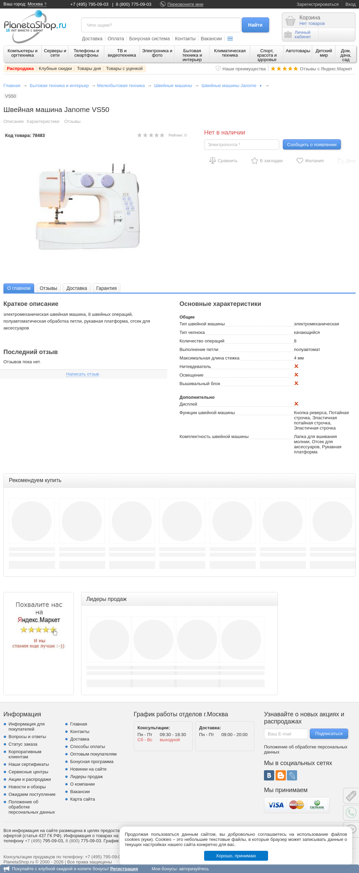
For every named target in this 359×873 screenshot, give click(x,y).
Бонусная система (149, 38)
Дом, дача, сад (346, 55)
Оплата (116, 38)
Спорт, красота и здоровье (267, 55)
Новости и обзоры (27, 786)
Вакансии (211, 38)
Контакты (185, 38)
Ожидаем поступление (32, 794)
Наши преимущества (244, 68)
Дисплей (188, 404)
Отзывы (72, 121)
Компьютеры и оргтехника (23, 53)
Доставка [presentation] (76, 288)
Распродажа (20, 68)
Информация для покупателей (26, 726)
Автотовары (298, 50)
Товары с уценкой (124, 68)
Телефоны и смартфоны (86, 53)
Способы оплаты (87, 746)
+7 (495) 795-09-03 (89, 4)
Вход (351, 4)
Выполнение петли (199, 349)
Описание (13, 121)
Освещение (191, 375)
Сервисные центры (28, 771)
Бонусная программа (92, 761)
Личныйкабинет (297, 34)
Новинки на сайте (88, 769)
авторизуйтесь (194, 868)
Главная (11, 85)
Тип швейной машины (202, 323)
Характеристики (42, 121)
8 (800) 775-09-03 (133, 4)
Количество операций (202, 340)
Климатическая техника (229, 53)
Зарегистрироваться (318, 4)
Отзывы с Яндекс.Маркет (326, 68)
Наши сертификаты (29, 764)
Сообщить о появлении (311, 144)
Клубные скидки (55, 68)
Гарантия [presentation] (106, 288)
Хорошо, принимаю (236, 855)
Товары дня (89, 68)
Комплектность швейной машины (214, 436)
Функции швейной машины (207, 412)
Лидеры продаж (86, 776)
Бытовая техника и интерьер (192, 55)
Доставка (92, 38)
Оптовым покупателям (93, 754)
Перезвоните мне (185, 4)
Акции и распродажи (30, 779)
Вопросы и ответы (27, 736)
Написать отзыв (82, 374)
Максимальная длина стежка (209, 358)
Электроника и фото (157, 53)
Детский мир (324, 53)
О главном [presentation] (18, 288)
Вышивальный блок (200, 383)
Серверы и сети (55, 53)
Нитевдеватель (195, 366)
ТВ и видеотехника (122, 53)
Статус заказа (23, 744)
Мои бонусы (163, 868)
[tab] (18, 288)
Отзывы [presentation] (48, 288)
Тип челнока (192, 332)
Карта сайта (82, 799)
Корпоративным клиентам (25, 754)
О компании (82, 784)
